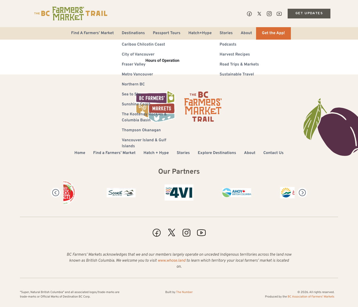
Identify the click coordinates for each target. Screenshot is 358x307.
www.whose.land (171, 260)
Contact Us (273, 153)
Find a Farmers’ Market (114, 153)
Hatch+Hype (200, 33)
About (246, 33)
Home (79, 153)
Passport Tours (166, 33)
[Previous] (55, 192)
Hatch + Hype (156, 153)
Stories (226, 33)
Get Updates (309, 13)
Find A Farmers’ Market (92, 33)
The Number (184, 292)
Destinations (133, 33)
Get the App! (273, 33)
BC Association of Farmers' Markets (311, 297)
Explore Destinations (217, 153)
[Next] (302, 192)
